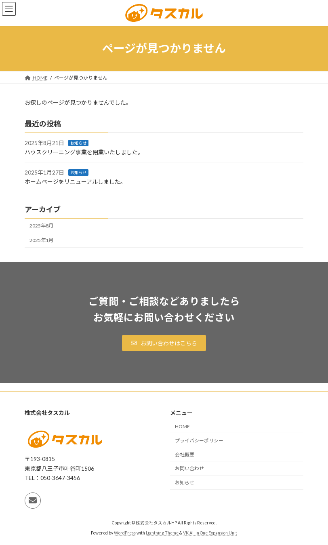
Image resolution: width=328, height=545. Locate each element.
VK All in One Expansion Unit (210, 532)
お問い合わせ (189, 468)
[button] (164, 343)
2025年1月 (41, 240)
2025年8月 (41, 226)
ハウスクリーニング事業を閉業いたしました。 (84, 152)
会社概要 (184, 454)
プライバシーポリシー (199, 441)
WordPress (125, 532)
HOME (182, 426)
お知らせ (78, 143)
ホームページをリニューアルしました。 (75, 181)
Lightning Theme (162, 532)
